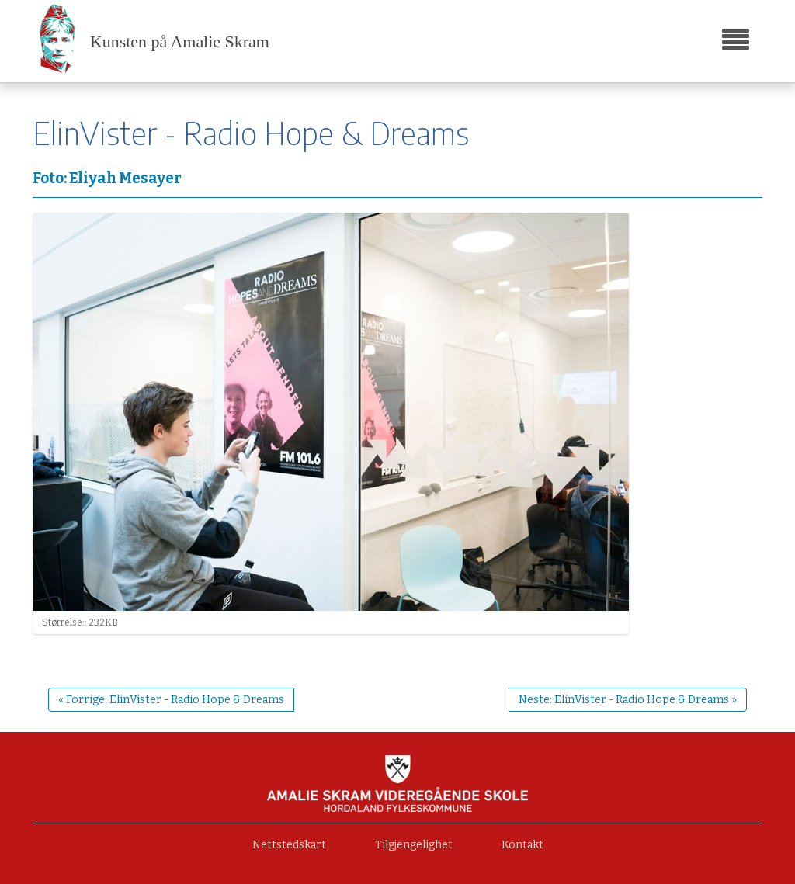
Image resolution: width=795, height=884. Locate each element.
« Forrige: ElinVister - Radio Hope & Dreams (171, 699)
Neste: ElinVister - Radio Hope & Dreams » (628, 699)
